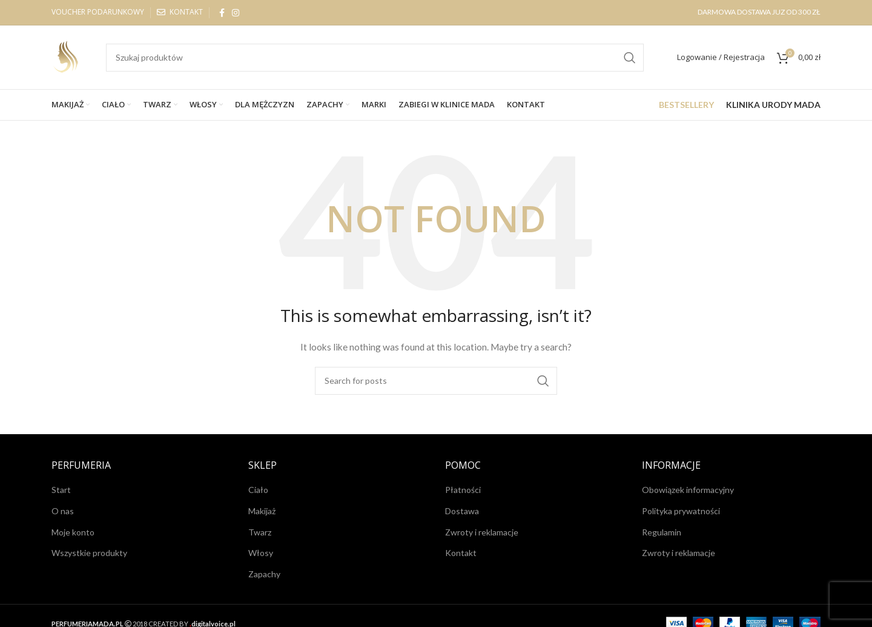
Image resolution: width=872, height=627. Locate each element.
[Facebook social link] (222, 13)
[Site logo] (66, 56)
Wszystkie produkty (89, 553)
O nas (62, 511)
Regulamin (661, 532)
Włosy (260, 553)
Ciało (258, 490)
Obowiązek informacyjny (688, 490)
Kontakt (461, 553)
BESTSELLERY (686, 104)
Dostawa (462, 511)
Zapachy (264, 574)
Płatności (463, 490)
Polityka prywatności (681, 511)
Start (61, 490)
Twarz (259, 532)
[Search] (375, 58)
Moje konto (72, 532)
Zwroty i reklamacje (481, 532)
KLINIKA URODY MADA (773, 104)
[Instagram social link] (235, 13)
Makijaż (262, 511)
